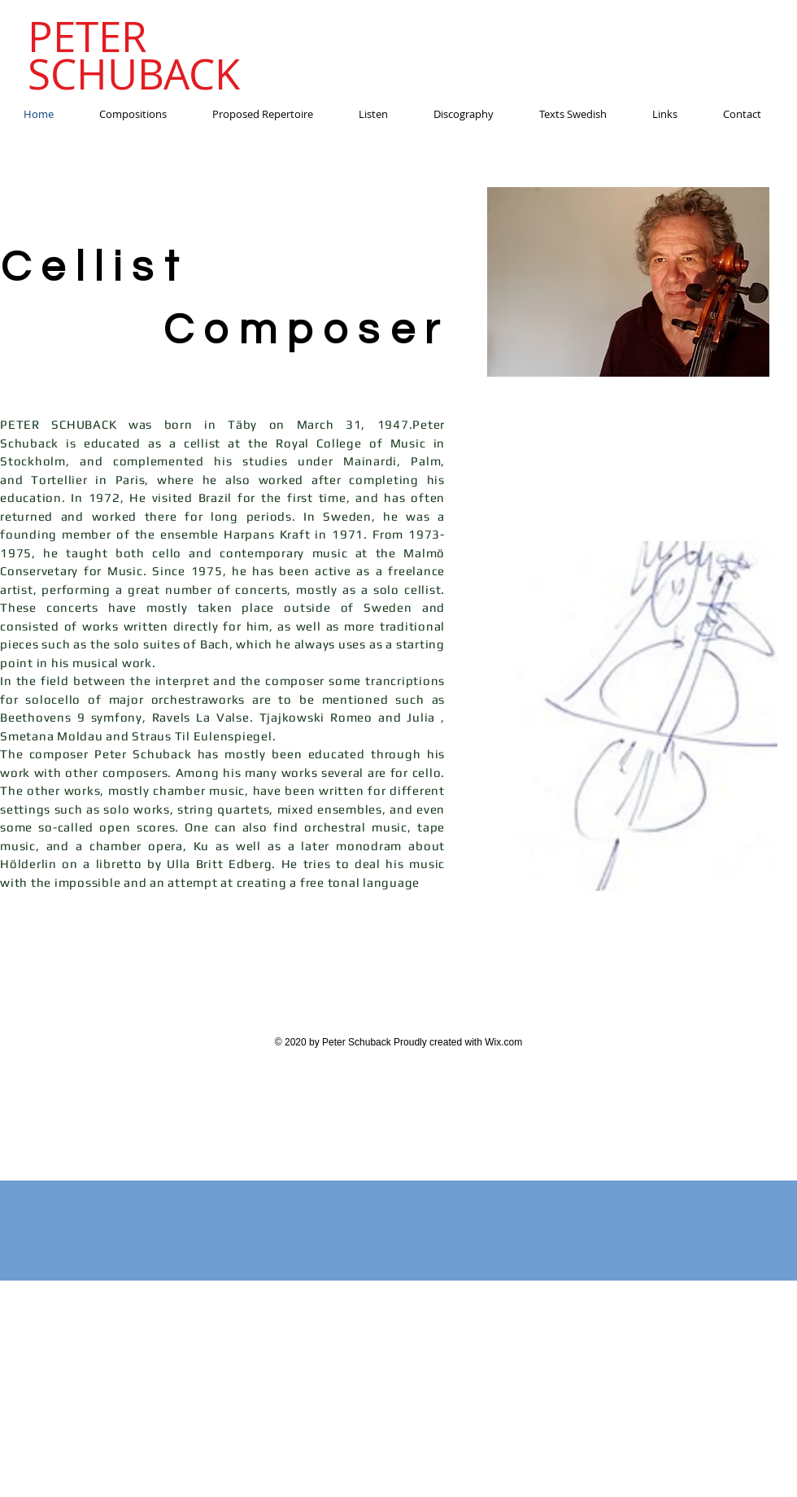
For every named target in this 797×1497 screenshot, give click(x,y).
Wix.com (503, 1042)
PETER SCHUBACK (134, 55)
